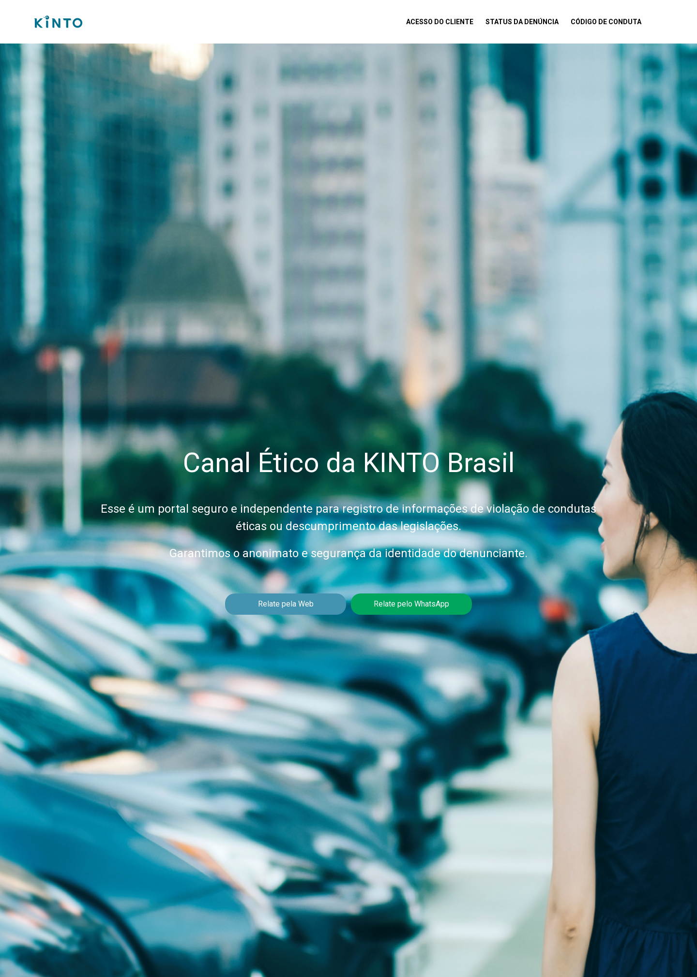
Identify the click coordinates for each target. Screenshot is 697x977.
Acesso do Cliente (439, 22)
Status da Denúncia (522, 22)
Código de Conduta (606, 22)
